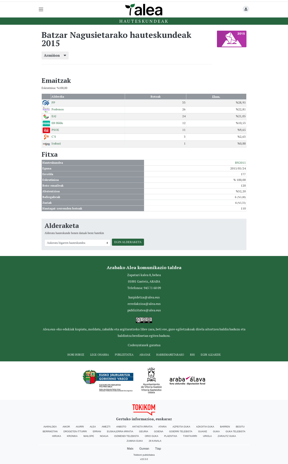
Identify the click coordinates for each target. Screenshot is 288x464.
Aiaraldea (50, 426)
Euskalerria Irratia (120, 431)
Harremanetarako (170, 354)
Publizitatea (124, 354)
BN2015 (240, 163)
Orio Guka (151, 436)
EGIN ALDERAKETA (128, 242)
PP (53, 102)
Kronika (72, 436)
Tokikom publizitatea (144, 454)
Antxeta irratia (142, 426)
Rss (192, 354)
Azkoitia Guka (205, 426)
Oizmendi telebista (126, 436)
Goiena (158, 431)
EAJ (54, 116)
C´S (54, 137)
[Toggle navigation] (41, 9)
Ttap (158, 448)
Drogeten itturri (75, 431)
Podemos (58, 109)
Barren (225, 426)
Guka (216, 431)
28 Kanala (155, 440)
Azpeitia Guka (181, 426)
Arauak (144, 354)
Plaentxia (170, 436)
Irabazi (56, 143)
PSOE (55, 130)
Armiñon (55, 55)
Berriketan (50, 431)
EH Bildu (57, 123)
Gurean (144, 448)
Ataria (162, 426)
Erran (97, 431)
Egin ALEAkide (211, 354)
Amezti (106, 426)
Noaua (104, 436)
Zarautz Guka (227, 436)
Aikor (66, 426)
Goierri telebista (180, 431)
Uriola (207, 436)
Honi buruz (75, 354)
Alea (93, 426)
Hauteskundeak (144, 21)
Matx (130, 448)
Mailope (88, 436)
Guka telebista (235, 431)
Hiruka (56, 436)
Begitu (240, 426)
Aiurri (80, 426)
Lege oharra (99, 354)
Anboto (121, 426)
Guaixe (202, 431)
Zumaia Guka (135, 440)
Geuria (143, 431)
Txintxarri (190, 436)
